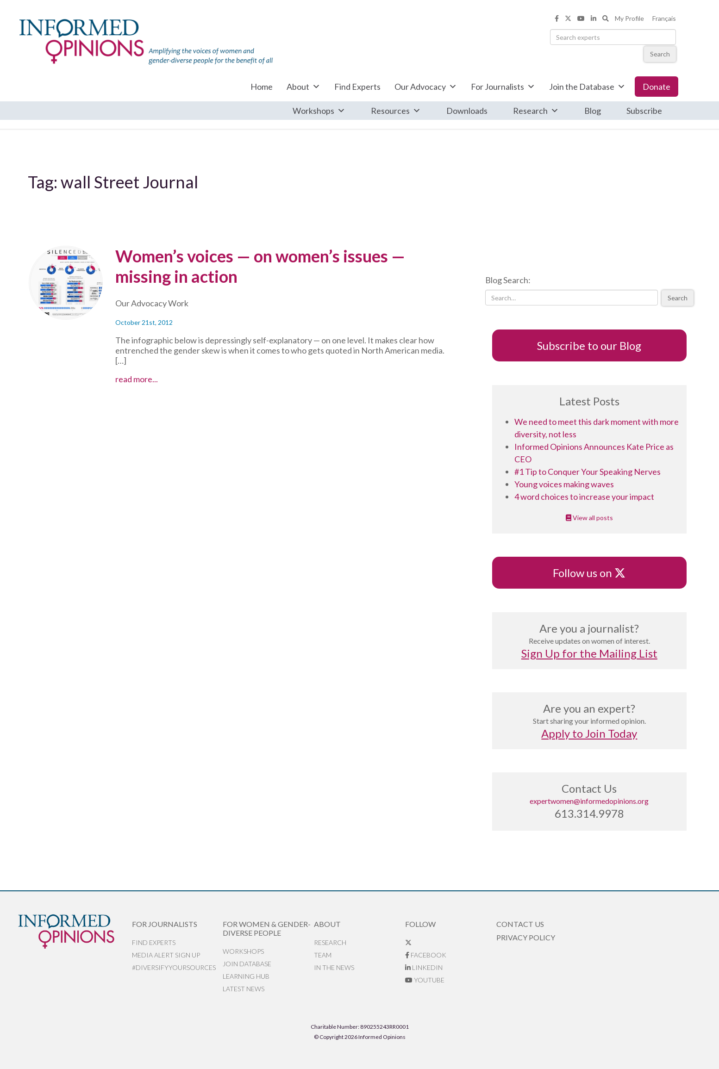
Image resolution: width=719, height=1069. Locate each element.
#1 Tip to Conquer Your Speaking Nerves (587, 471)
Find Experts (357, 86)
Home (261, 86)
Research (536, 110)
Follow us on (589, 572)
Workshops (319, 110)
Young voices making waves (564, 484)
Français (664, 18)
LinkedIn (424, 967)
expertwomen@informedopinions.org (589, 800)
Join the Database (587, 86)
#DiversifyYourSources (174, 967)
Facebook (425, 955)
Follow (420, 924)
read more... (153, 379)
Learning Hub (246, 976)
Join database (247, 964)
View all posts (589, 518)
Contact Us (520, 924)
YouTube (424, 980)
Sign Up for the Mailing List (589, 653)
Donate (656, 86)
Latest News (243, 989)
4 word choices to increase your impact (584, 496)
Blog (592, 111)
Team (322, 955)
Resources (396, 110)
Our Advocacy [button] (425, 86)
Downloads (467, 111)
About (303, 86)
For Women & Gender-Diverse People (267, 928)
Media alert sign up (166, 955)
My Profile (629, 18)
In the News (334, 967)
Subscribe (644, 111)
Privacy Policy (525, 937)
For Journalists (503, 86)
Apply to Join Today (589, 733)
